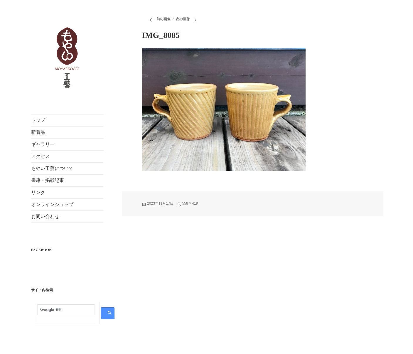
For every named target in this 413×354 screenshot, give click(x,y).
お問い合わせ (45, 216)
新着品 (38, 132)
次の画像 (183, 19)
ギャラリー (43, 144)
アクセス (40, 156)
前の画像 (163, 19)
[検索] (66, 310)
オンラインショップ (52, 204)
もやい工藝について (52, 168)
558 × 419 (190, 203)
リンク (38, 192)
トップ (38, 120)
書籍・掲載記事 (47, 180)
